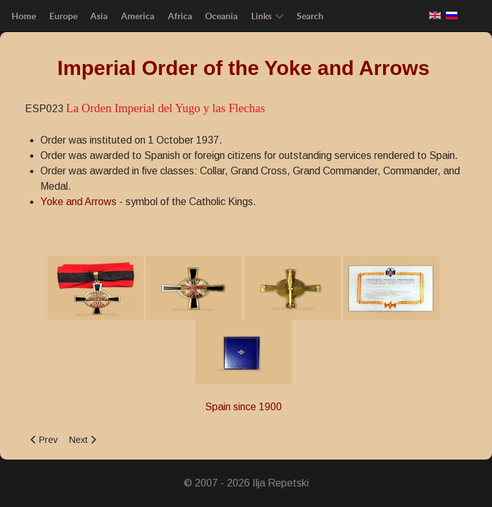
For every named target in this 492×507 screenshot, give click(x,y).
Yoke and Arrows (78, 201)
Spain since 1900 (243, 406)
